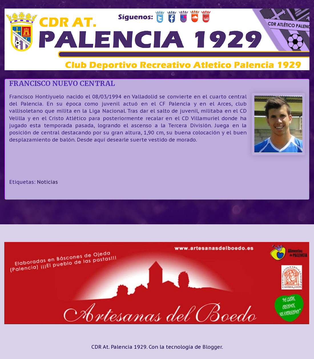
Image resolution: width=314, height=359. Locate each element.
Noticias (47, 182)
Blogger (212, 347)
